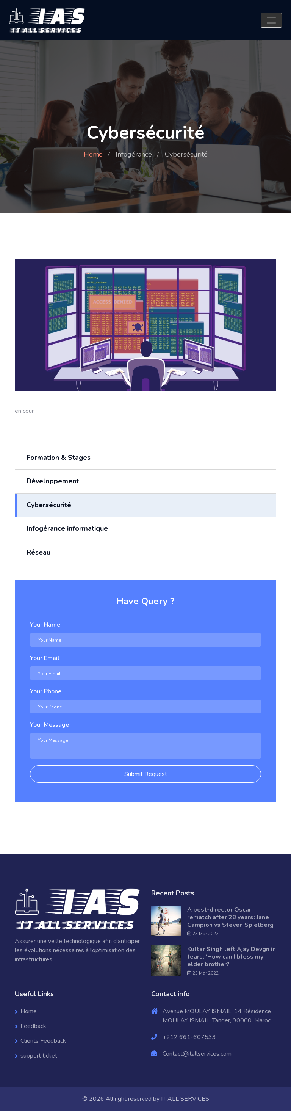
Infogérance (134, 154)
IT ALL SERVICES (185, 1099)
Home (93, 154)
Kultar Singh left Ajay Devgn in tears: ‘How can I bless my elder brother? (231, 956)
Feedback (33, 1026)
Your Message (49, 725)
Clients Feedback (43, 1041)
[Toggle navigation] (271, 20)
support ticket (38, 1055)
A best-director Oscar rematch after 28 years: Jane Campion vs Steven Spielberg (230, 917)
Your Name (45, 625)
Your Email (44, 658)
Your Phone (45, 691)
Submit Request (145, 774)
